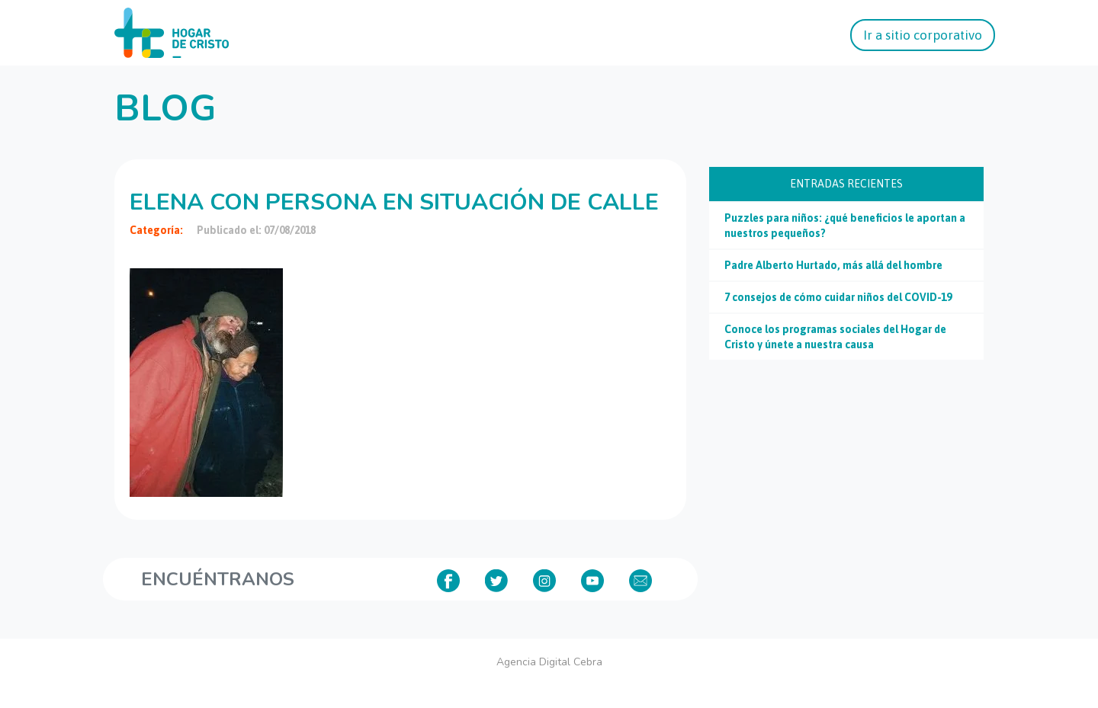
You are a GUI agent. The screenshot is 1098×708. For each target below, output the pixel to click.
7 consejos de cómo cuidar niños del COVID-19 (838, 297)
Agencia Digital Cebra (549, 662)
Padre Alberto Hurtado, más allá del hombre (833, 265)
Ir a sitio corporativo (922, 35)
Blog (165, 108)
